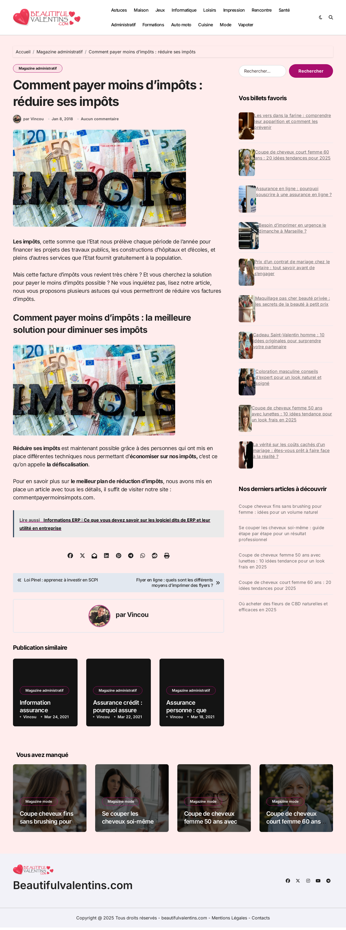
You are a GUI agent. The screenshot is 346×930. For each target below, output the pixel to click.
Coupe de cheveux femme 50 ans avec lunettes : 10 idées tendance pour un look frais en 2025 (292, 413)
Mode (225, 24)
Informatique (184, 10)
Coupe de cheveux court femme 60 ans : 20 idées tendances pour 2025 (293, 155)
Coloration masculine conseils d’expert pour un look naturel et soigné (288, 377)
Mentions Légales (230, 920)
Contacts (261, 920)
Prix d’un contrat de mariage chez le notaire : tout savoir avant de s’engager (292, 267)
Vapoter (245, 24)
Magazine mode (38, 804)
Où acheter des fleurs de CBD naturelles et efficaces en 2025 (283, 606)
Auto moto (181, 24)
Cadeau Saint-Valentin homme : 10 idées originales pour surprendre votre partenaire (288, 340)
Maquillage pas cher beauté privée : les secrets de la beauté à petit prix (292, 301)
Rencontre (262, 10)
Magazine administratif (38, 68)
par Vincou (28, 121)
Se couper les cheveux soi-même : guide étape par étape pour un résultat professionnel (281, 533)
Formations (153, 24)
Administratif (123, 24)
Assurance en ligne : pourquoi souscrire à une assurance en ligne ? (294, 191)
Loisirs (209, 10)
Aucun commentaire (100, 121)
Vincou (137, 617)
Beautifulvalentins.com (73, 887)
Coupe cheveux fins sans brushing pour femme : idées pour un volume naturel (280, 509)
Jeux (160, 10)
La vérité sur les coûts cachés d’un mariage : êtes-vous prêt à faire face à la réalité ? (291, 450)
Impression (234, 10)
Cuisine (205, 24)
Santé (284, 10)
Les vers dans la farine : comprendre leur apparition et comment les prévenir (292, 121)
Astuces (119, 10)
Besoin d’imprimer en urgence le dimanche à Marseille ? (292, 228)
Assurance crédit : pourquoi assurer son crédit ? (117, 712)
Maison (141, 10)
